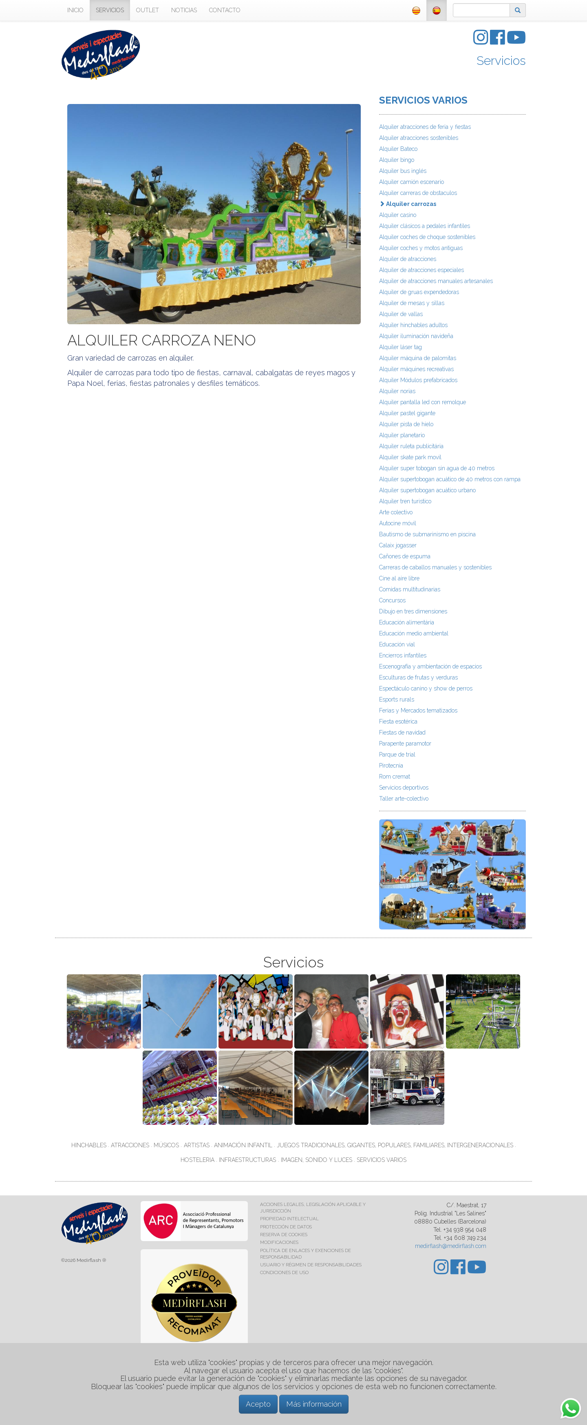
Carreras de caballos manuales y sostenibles (435, 567)
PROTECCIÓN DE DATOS (286, 1227)
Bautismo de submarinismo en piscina (427, 534)
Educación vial (397, 644)
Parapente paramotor (405, 743)
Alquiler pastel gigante (407, 413)
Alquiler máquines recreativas (416, 369)
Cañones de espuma (404, 556)
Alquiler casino (397, 215)
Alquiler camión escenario (411, 182)
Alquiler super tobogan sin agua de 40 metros (436, 468)
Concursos (392, 600)
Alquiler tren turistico (405, 501)
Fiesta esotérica (398, 721)
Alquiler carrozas (407, 204)
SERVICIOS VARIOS (423, 100)
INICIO (75, 10)
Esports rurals (396, 699)
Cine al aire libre (399, 578)
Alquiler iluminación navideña (416, 336)
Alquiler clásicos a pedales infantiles (424, 226)
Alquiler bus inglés (402, 171)
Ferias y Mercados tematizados (418, 710)
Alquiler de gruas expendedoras (419, 292)
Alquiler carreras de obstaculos (418, 193)
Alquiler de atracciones (407, 259)
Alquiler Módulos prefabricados (418, 380)
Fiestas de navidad (402, 732)
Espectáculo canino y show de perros (425, 688)
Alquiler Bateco (398, 149)
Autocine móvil (397, 523)
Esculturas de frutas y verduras (418, 677)
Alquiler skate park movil (410, 457)
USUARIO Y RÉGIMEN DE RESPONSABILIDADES (311, 1265)
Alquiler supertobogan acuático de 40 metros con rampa (450, 479)
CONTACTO (225, 10)
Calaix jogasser (398, 545)
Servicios (501, 60)
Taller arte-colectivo (403, 798)
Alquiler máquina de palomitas (417, 358)
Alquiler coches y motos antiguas (421, 248)
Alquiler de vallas (401, 314)
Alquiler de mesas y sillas (411, 303)
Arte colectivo (396, 512)
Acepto (258, 1404)
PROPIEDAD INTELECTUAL (289, 1218)
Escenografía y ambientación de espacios (430, 666)
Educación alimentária (406, 622)
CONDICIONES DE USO (284, 1272)
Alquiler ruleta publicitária (411, 446)
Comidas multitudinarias (409, 589)
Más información (314, 1404)
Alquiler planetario (402, 435)
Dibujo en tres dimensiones (413, 611)
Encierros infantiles (402, 655)
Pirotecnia (391, 765)
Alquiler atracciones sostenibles (418, 138)
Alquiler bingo (396, 160)
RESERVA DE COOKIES (283, 1234)
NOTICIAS (184, 10)
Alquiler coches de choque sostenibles (427, 237)
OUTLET (147, 10)
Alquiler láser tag (400, 347)
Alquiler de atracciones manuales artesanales (436, 281)
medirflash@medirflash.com (450, 1246)
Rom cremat (394, 776)
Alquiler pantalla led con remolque (422, 402)
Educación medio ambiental (413, 633)
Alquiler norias (397, 391)
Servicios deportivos (403, 787)
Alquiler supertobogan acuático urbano (427, 490)
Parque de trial (397, 754)
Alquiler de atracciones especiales (421, 270)
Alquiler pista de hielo (406, 424)
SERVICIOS (110, 10)
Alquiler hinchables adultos (413, 325)
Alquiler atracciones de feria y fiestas (425, 127)
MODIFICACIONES (279, 1242)
